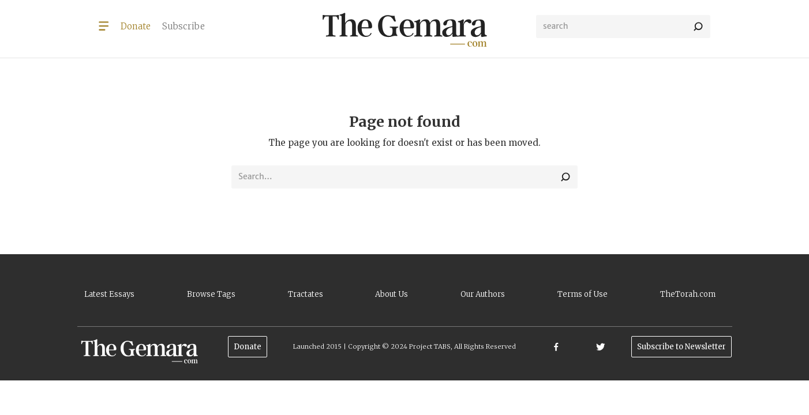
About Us (391, 294)
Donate (247, 347)
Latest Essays (109, 294)
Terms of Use (582, 294)
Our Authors (482, 294)
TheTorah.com (688, 294)
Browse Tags (211, 294)
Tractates (305, 294)
